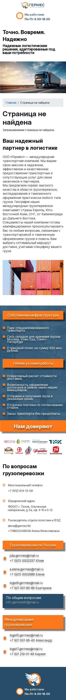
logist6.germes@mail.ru (26, 583)
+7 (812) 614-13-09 (20, 491)
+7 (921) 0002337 (22, 560)
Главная (10, 102)
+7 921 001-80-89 (22, 588)
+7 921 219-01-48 (22, 654)
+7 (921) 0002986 (22, 574)
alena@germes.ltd (19, 526)
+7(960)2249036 (19, 531)
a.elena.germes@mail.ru (26, 569)
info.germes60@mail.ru (22, 602)
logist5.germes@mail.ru (26, 635)
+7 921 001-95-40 (22, 640)
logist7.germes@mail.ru (26, 649)
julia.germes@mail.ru (24, 555)
